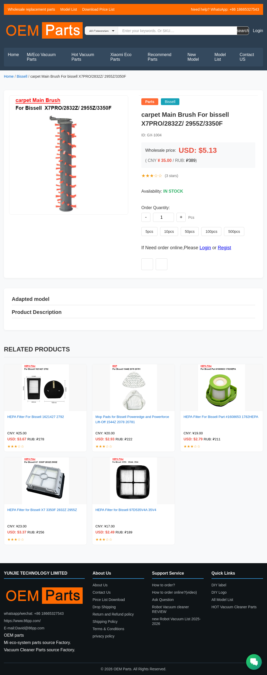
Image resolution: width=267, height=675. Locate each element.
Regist (224, 247)
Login (258, 30)
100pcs (211, 231)
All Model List (222, 600)
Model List (68, 9)
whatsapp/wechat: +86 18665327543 (34, 613)
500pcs (234, 231)
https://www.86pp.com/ (22, 621)
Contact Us (102, 592)
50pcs (190, 231)
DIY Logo (219, 592)
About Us (100, 585)
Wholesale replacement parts (31, 9)
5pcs (149, 231)
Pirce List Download (109, 600)
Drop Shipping (104, 607)
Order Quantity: (155, 207)
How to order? (163, 585)
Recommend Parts (160, 57)
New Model (193, 57)
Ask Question (163, 600)
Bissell (22, 76)
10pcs (169, 231)
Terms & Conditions (108, 629)
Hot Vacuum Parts (82, 57)
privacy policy (103, 636)
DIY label (218, 585)
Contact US (247, 57)
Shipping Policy (105, 621)
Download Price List (98, 9)
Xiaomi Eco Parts (120, 57)
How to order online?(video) (174, 592)
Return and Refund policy (113, 614)
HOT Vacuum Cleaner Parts (234, 607)
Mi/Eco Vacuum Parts (41, 57)
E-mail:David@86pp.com (24, 628)
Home (13, 54)
